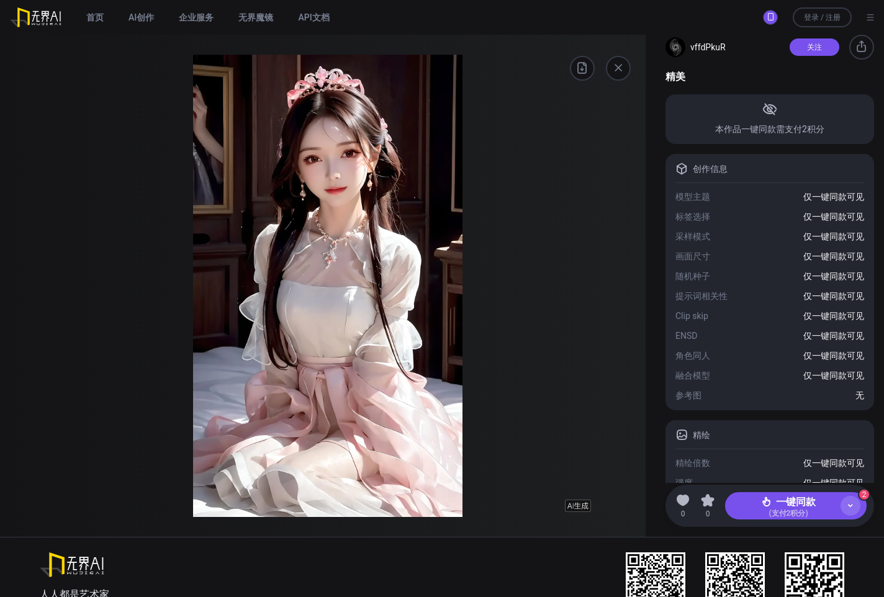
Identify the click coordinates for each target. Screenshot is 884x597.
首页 (95, 17)
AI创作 (141, 17)
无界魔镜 (255, 17)
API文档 (313, 17)
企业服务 (196, 17)
